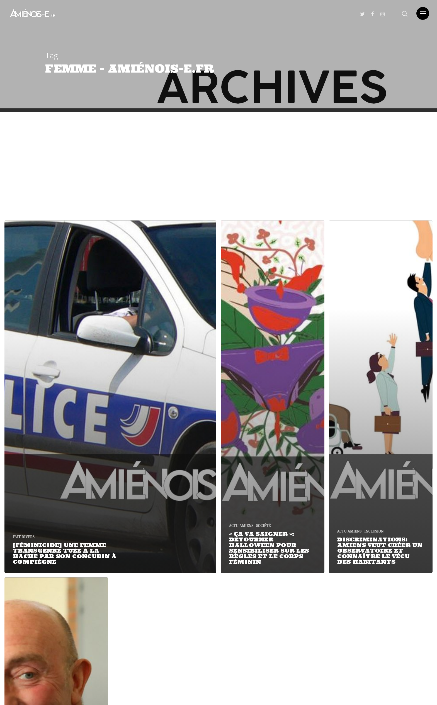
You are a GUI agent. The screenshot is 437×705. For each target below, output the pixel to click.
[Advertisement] (218, 153)
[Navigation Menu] (422, 13)
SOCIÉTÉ (263, 525)
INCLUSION (374, 531)
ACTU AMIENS (241, 525)
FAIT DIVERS (24, 536)
